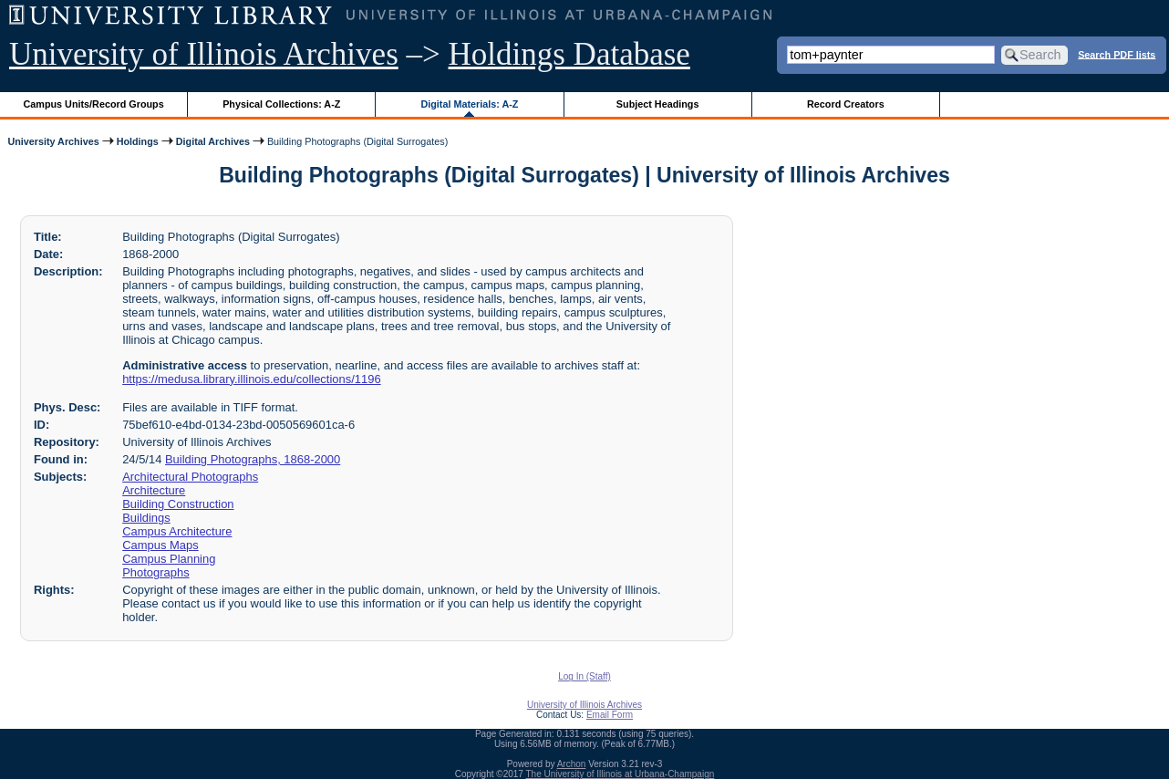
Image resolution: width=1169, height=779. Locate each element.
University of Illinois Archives (203, 54)
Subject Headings (657, 104)
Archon (571, 764)
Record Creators (846, 104)
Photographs (155, 572)
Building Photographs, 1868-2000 (252, 459)
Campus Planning (168, 559)
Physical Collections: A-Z (281, 104)
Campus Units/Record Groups (94, 104)
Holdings (138, 141)
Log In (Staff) (584, 676)
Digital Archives (213, 141)
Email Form (609, 715)
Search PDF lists (1116, 53)
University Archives (52, 141)
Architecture (153, 490)
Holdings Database (569, 54)
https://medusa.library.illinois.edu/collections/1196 (251, 379)
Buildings (146, 518)
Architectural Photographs (190, 476)
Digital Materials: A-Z (469, 104)
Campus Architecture (177, 531)
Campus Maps (160, 545)
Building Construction (177, 504)
